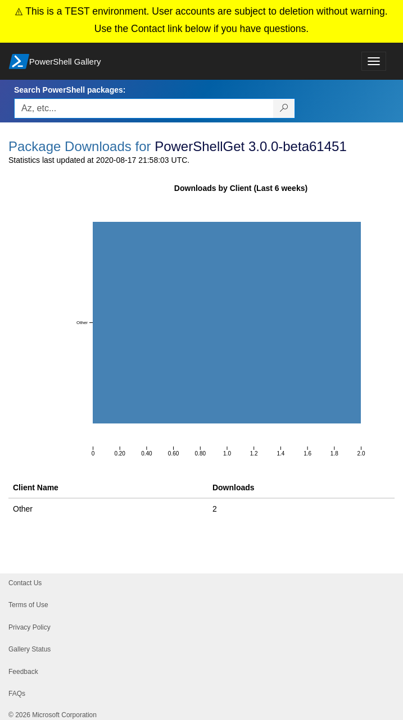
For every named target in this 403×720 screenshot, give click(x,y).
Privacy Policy (29, 627)
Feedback (23, 672)
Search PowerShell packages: (69, 89)
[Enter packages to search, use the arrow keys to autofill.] (144, 108)
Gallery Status (29, 649)
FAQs (16, 694)
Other (23, 508)
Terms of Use (28, 605)
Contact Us (25, 583)
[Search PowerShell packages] (284, 108)
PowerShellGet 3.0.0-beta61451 (251, 146)
